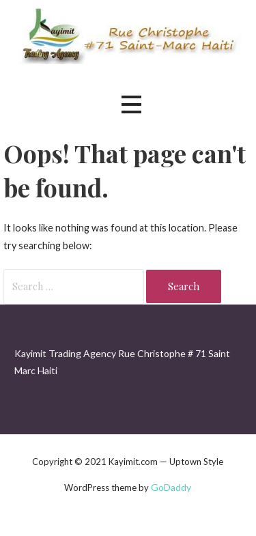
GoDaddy (171, 487)
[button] (131, 105)
